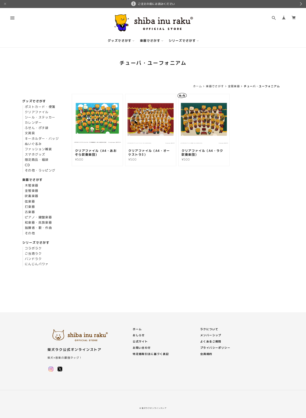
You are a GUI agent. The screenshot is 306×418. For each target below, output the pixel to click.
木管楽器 (31, 185)
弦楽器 (30, 201)
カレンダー (33, 123)
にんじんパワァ (37, 264)
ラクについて (209, 329)
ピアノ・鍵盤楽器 (38, 217)
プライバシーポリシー (215, 347)
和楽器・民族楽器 (38, 222)
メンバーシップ (210, 335)
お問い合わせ (142, 347)
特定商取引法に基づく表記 (151, 354)
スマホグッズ (35, 154)
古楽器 (30, 212)
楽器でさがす (150, 41)
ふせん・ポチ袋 (37, 128)
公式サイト (140, 341)
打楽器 (30, 207)
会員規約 (206, 354)
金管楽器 (234, 86)
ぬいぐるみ (33, 144)
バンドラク (33, 259)
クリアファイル (37, 112)
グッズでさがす (120, 41)
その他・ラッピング (40, 170)
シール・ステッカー (40, 117)
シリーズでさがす (182, 41)
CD (27, 165)
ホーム (197, 86)
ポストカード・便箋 (40, 107)
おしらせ (139, 335)
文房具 (30, 133)
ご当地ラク (33, 253)
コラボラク (33, 248)
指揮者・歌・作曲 (38, 228)
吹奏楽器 (31, 196)
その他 (30, 233)
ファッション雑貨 (38, 149)
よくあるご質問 (210, 341)
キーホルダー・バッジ (42, 139)
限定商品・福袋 (37, 160)
